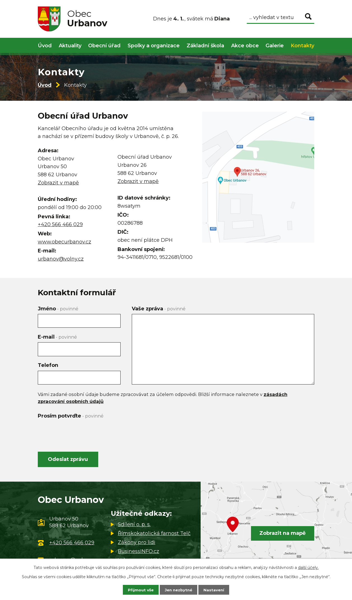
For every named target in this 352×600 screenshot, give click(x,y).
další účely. (308, 567)
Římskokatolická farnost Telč (154, 534)
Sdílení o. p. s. (134, 525)
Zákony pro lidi (136, 543)
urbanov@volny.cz (61, 259)
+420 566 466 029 (60, 224)
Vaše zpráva (159, 309)
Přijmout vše (139, 589)
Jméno (58, 309)
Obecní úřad (104, 46)
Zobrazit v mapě (58, 183)
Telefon (48, 365)
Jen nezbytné (178, 589)
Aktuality (70, 46)
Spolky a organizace (154, 46)
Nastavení (215, 589)
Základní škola (205, 46)
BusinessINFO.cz (138, 552)
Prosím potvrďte (71, 416)
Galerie (275, 46)
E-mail (57, 337)
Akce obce (245, 46)
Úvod (44, 85)
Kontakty (302, 46)
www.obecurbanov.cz (64, 242)
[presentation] (80, 432)
